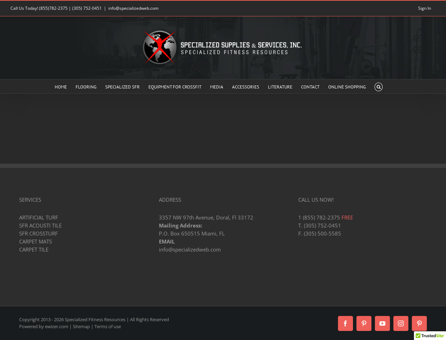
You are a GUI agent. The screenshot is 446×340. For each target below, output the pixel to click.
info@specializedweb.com (133, 8)
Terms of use (107, 326)
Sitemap (81, 326)
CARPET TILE (33, 249)
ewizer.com (56, 326)
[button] (379, 86)
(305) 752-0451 (87, 8)
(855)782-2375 (53, 8)
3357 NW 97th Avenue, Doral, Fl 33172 (206, 217)
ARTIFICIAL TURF (38, 217)
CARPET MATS (35, 241)
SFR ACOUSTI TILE (40, 225)
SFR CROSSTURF (38, 233)
